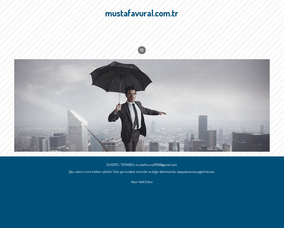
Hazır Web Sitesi (142, 182)
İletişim (75, 34)
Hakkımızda (52, 34)
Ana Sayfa (26, 34)
